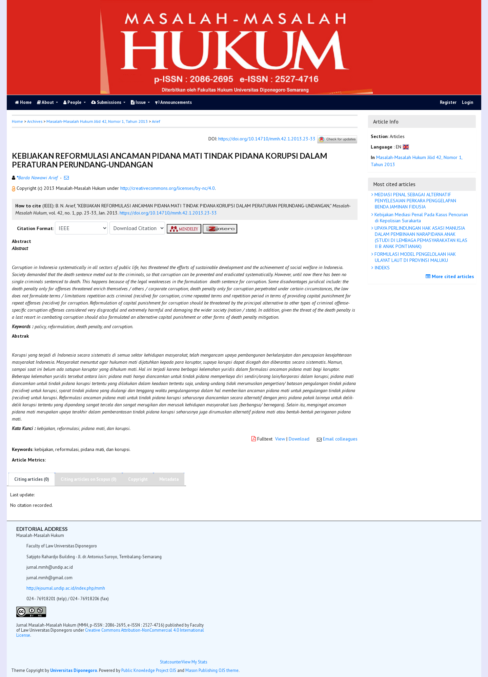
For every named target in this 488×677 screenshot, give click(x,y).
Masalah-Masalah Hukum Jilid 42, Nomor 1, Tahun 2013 (97, 121)
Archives (34, 121)
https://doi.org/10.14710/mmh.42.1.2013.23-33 (267, 139)
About (46, 102)
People (72, 102)
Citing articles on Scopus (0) (89, 479)
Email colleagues (340, 439)
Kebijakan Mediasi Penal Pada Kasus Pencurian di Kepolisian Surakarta (420, 217)
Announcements (173, 102)
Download (299, 439)
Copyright (138, 479)
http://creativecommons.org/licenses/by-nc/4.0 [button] (167, 188)
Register (448, 102)
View (280, 439)
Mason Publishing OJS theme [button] (212, 670)
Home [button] (17, 121)
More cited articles (450, 276)
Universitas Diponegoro (73, 670)
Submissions (106, 102)
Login (467, 102)
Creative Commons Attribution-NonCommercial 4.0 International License (110, 632)
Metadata (169, 479)
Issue (139, 102)
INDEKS (381, 268)
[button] (14, 188)
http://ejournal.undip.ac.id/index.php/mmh (65, 588)
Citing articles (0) (31, 479)
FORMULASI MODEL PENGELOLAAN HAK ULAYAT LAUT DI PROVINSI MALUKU (414, 257)
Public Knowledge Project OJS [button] (148, 670)
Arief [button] (156, 121)
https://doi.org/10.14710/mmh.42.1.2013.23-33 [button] (168, 213)
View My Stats (194, 661)
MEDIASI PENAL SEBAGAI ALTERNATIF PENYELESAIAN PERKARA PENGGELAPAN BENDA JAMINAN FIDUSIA (414, 200)
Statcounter (171, 661)
